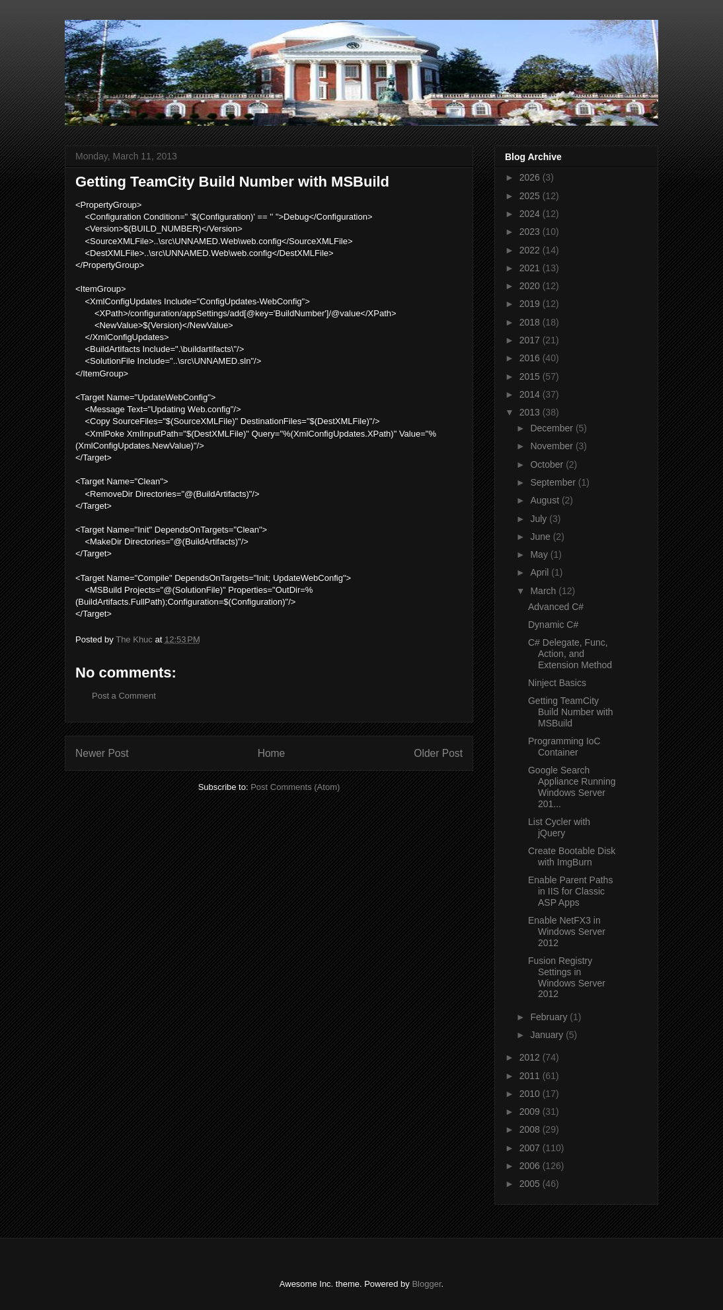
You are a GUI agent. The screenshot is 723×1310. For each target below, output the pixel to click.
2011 (531, 1075)
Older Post (438, 753)
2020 (531, 286)
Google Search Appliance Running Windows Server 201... (572, 786)
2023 (531, 231)
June (541, 536)
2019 (531, 303)
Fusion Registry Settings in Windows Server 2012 (566, 977)
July (539, 518)
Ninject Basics (557, 682)
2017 (531, 340)
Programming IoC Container (564, 747)
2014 (531, 394)
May (540, 554)
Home (271, 753)
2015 (531, 376)
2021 (531, 268)
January (548, 1034)
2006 (531, 1165)
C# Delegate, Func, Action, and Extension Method (570, 653)
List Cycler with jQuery (559, 827)
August (545, 500)
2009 (531, 1111)
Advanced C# (556, 606)
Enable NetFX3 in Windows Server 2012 (566, 931)
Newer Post (102, 753)
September (554, 482)
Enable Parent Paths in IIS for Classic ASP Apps (570, 891)
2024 (531, 213)
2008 (531, 1129)
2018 (531, 322)
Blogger (426, 1284)
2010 (531, 1093)
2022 (531, 250)
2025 (531, 196)
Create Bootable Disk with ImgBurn (571, 856)
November (552, 446)
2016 (531, 358)
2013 (531, 412)
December (552, 428)
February (550, 1017)
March (544, 591)
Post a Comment (124, 696)
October (548, 464)
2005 (531, 1183)
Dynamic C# (553, 624)
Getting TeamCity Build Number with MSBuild (570, 711)
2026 (531, 177)
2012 (531, 1057)
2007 (531, 1148)
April (540, 572)
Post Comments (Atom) (295, 787)
